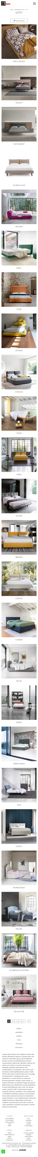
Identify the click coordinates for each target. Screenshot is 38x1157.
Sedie (9, 1125)
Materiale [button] (19, 1032)
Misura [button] (19, 1036)
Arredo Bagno (28, 1125)
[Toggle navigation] (34, 3)
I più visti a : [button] (19, 1047)
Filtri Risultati (19, 21)
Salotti (9, 1133)
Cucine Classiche (9, 1122)
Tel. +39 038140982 (11, 1145)
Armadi (28, 1122)
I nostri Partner (28, 1136)
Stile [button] (19, 1040)
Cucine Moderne (9, 1118)
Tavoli (9, 1124)
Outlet (28, 1138)
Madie (9, 1136)
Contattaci (28, 1140)
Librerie (9, 1138)
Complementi (9, 1140)
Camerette (28, 1120)
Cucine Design (9, 1120)
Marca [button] (19, 1028)
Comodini (28, 1124)
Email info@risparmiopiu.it (25, 1145)
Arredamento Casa (19, 9)
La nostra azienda (29, 1133)
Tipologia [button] (19, 1044)
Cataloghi (28, 1134)
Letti (26, 9)
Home (11, 9)
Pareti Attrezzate (9, 1134)
